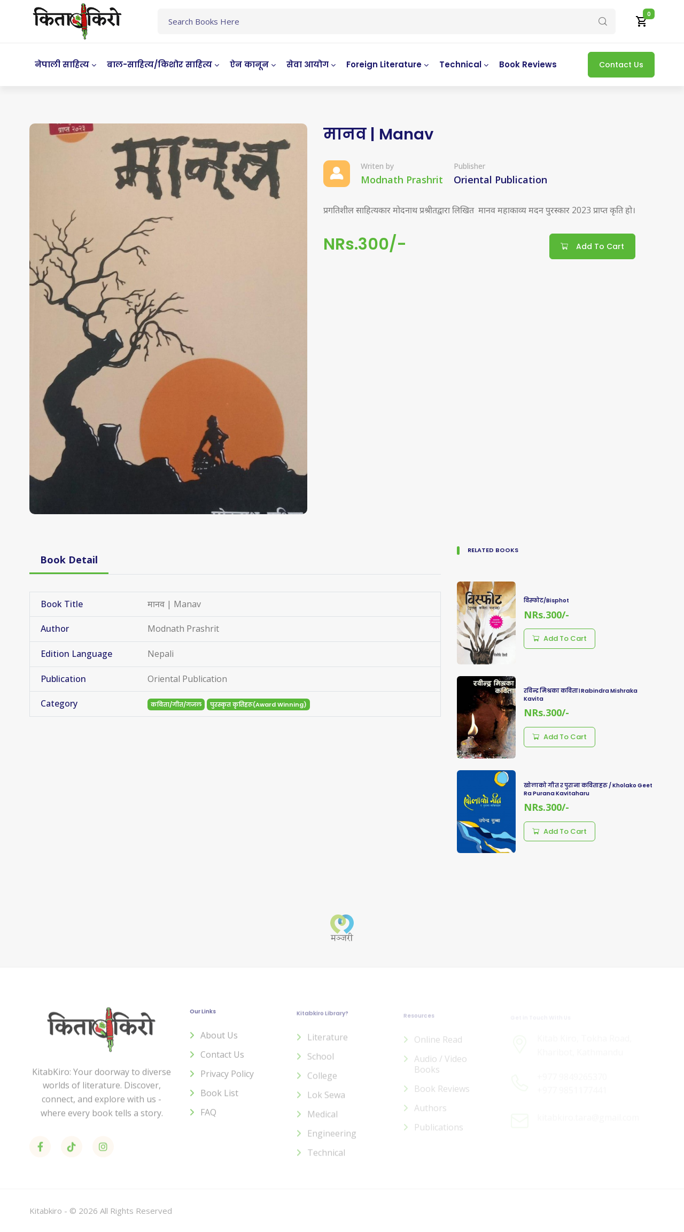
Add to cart (559, 638)
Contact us (222, 1061)
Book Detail (69, 559)
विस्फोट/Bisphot (546, 600)
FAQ (208, 1119)
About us (219, 1042)
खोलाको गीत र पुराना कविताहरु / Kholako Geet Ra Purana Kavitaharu (588, 789)
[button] (642, 21)
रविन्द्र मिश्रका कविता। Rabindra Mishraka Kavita (581, 695)
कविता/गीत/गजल (176, 704)
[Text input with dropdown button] (387, 21)
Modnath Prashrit (402, 179)
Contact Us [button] (621, 64)
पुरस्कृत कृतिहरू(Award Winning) (258, 704)
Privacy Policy (227, 1080)
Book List (219, 1100)
